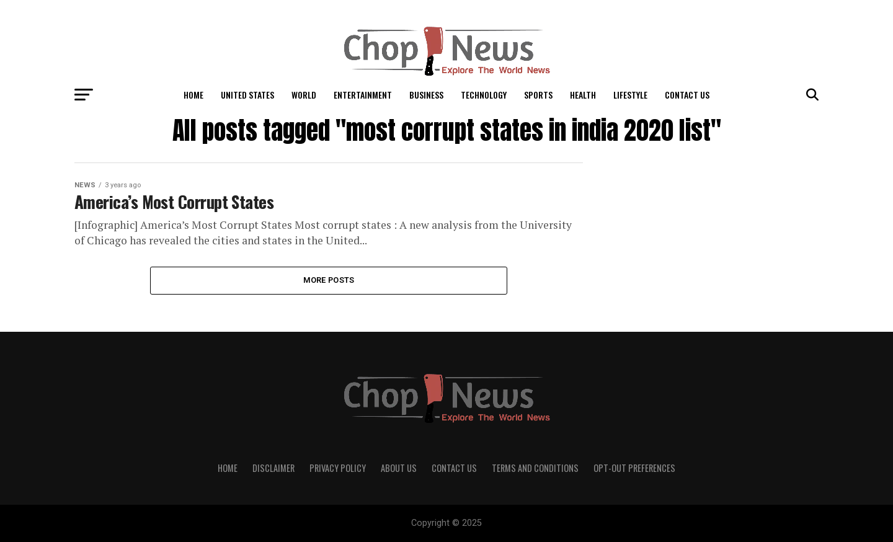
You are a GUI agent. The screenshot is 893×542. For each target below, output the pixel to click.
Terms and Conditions (535, 467)
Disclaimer (273, 467)
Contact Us (687, 94)
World (303, 94)
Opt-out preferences (634, 467)
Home (193, 94)
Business (426, 94)
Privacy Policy (337, 467)
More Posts (329, 280)
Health (583, 94)
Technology (484, 94)
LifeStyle (630, 94)
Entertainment (363, 94)
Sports (538, 94)
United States (247, 94)
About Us (399, 467)
